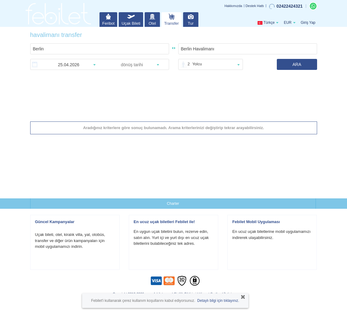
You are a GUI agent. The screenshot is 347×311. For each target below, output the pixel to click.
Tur (190, 18)
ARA (296, 64)
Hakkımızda (233, 6)
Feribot (108, 18)
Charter (173, 203)
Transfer (171, 18)
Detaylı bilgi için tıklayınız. (218, 300)
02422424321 (286, 6)
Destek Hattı (254, 6)
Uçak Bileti (130, 18)
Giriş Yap (308, 22)
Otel (152, 18)
